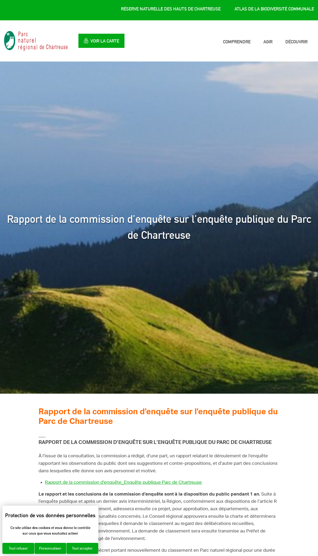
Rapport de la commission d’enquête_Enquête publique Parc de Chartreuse (123, 482)
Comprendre (237, 41)
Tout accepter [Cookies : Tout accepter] (82, 548)
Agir (267, 41)
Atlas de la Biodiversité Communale (274, 8)
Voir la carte (101, 41)
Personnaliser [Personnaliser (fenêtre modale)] (50, 548)
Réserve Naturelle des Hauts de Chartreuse (171, 8)
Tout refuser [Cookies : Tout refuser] (18, 548)
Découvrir (296, 41)
